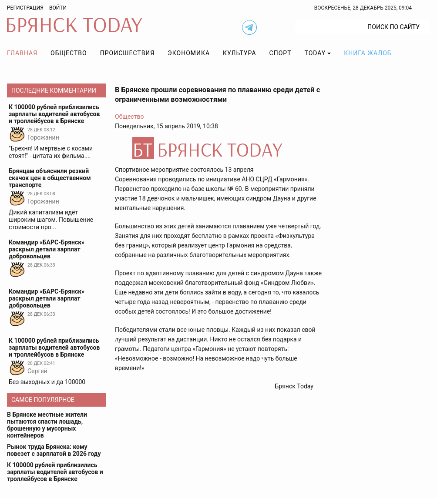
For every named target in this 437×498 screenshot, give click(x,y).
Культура (239, 53)
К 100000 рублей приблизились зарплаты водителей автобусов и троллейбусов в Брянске (55, 471)
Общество (68, 53)
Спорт (280, 53)
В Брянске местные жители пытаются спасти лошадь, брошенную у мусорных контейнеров (47, 425)
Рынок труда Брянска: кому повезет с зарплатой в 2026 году (54, 450)
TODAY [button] (315, 53)
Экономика (189, 53)
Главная (22, 53)
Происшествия (127, 53)
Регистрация (25, 8)
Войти (58, 8)
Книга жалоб (367, 53)
